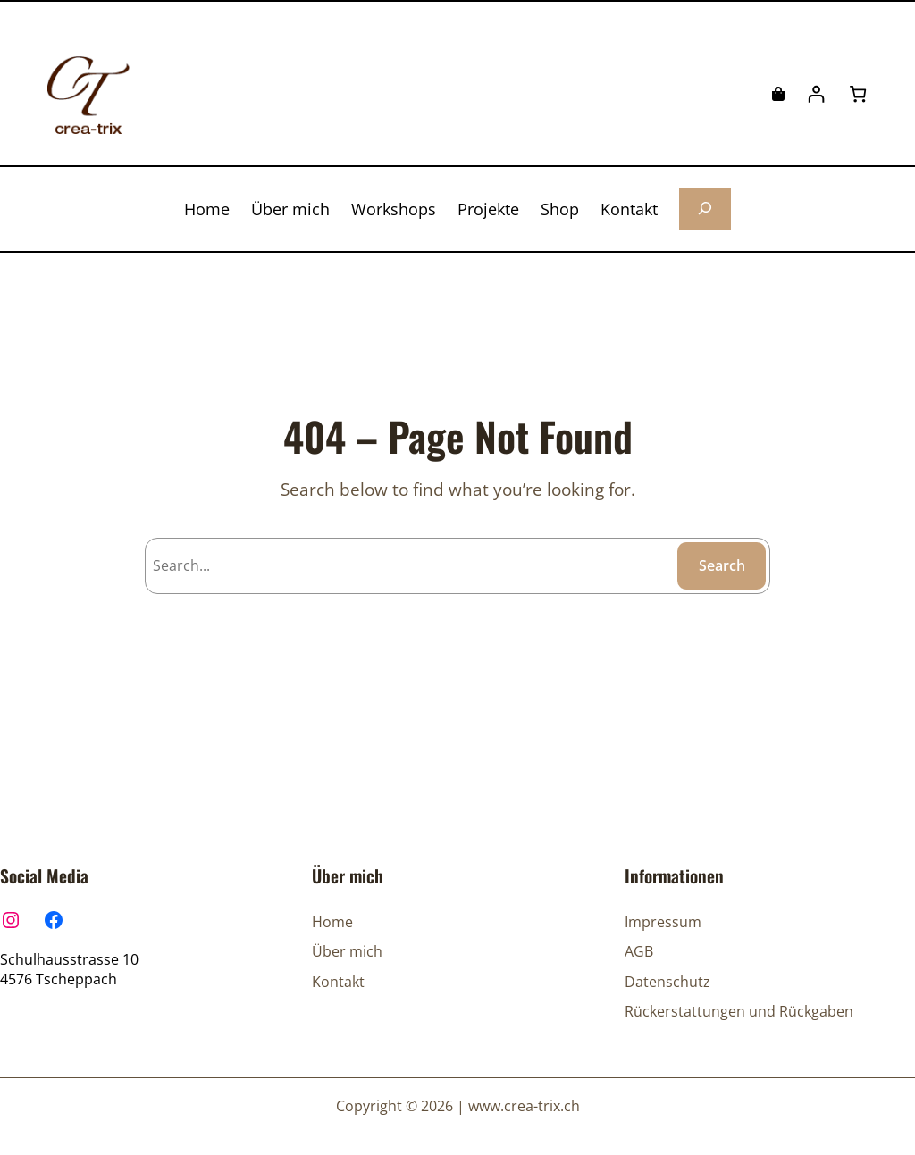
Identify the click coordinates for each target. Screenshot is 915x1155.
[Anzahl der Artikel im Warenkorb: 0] (858, 94)
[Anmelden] (816, 94)
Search (722, 565)
